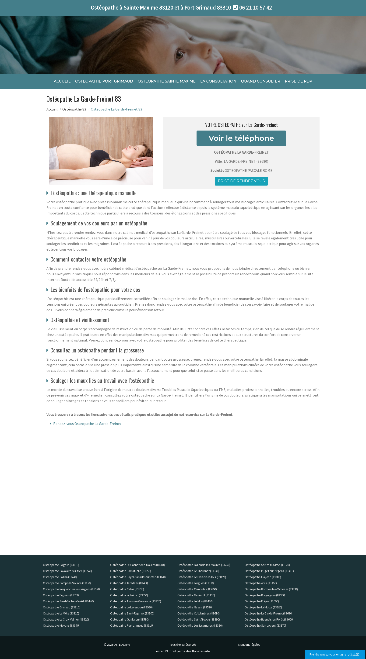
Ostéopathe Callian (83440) (60, 577)
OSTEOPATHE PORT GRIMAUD (104, 81)
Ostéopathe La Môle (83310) (61, 613)
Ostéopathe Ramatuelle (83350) (130, 571)
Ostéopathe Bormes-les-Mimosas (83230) (271, 589)
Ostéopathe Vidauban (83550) (129, 595)
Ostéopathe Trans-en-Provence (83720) (135, 601)
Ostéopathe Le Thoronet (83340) (198, 571)
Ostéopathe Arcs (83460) (261, 583)
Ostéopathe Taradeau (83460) (129, 583)
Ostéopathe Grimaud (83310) (61, 607)
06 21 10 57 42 (255, 7)
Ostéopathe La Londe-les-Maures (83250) (203, 565)
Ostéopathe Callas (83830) (127, 589)
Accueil (52, 109)
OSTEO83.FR (121, 644)
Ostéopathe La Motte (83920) (263, 607)
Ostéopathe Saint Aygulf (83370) (265, 625)
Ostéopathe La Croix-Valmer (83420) (66, 619)
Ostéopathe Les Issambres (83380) (199, 625)
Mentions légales (249, 644)
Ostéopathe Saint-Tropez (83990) (198, 619)
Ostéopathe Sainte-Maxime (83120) (267, 565)
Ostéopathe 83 (74, 109)
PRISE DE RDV (298, 81)
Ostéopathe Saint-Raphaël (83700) (132, 613)
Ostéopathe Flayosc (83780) (263, 577)
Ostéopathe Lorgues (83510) (195, 583)
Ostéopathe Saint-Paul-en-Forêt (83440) (68, 601)
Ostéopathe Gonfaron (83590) (129, 619)
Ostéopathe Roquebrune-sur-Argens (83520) (71, 589)
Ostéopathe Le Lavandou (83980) (131, 607)
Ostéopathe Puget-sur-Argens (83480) (269, 571)
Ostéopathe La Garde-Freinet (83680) (268, 613)
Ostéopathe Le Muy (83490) (195, 601)
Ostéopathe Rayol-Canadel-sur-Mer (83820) (137, 577)
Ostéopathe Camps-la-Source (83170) (67, 583)
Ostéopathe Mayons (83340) (61, 625)
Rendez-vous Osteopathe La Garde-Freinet (87, 423)
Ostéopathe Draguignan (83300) (265, 595)
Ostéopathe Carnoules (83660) (197, 589)
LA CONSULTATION (218, 81)
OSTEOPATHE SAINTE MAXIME (167, 81)
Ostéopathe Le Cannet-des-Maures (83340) (137, 565)
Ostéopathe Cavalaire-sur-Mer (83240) (67, 571)
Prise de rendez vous (241, 181)
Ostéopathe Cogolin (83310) (61, 565)
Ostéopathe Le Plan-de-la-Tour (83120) (201, 577)
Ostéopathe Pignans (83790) (61, 595)
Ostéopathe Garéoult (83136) (196, 595)
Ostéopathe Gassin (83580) (194, 607)
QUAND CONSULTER (260, 81)
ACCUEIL (62, 81)
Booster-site (201, 651)
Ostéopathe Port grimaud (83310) (131, 625)
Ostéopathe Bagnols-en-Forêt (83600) (269, 619)
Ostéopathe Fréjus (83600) (262, 601)
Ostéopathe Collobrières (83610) (198, 613)
